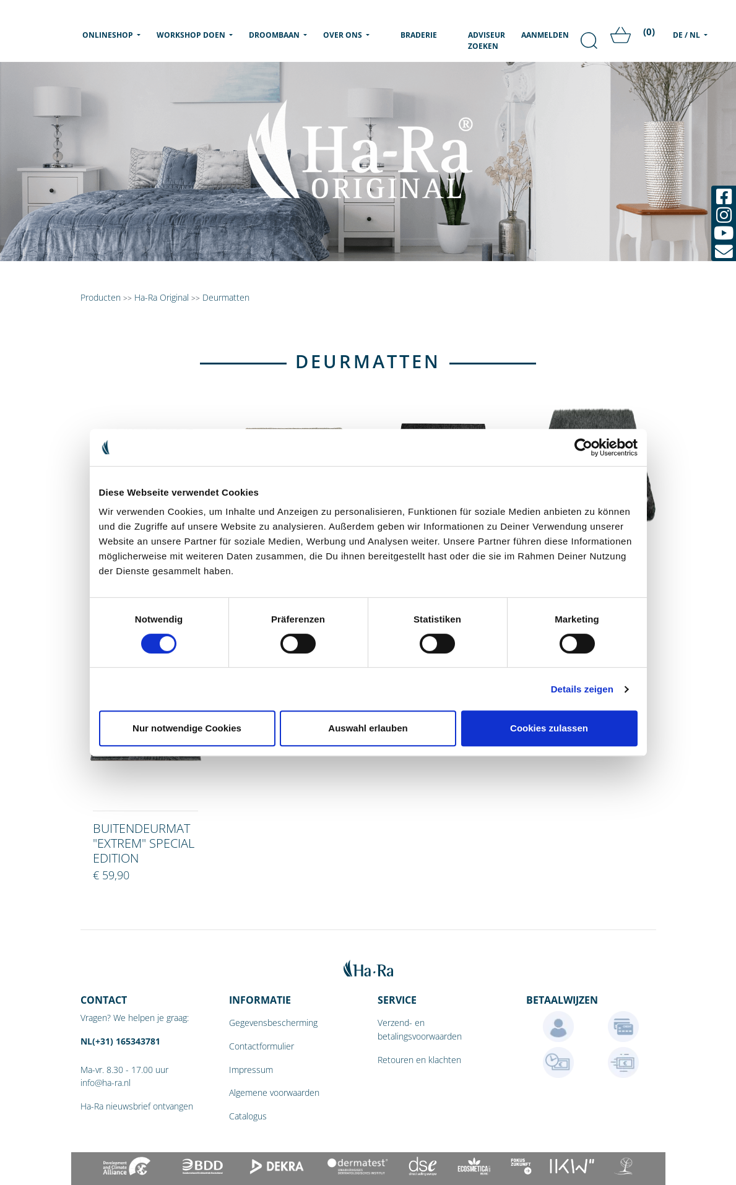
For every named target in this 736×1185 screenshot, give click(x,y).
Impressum (251, 1069)
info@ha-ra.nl (105, 1082)
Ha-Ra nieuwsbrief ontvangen (136, 1106)
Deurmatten (225, 297)
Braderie (418, 35)
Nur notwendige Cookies (186, 728)
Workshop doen (192, 35)
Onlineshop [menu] (113, 34)
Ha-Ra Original (162, 297)
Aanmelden (545, 35)
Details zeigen (582, 689)
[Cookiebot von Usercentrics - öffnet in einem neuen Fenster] (583, 447)
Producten (100, 297)
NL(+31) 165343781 (120, 1041)
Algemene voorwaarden (274, 1092)
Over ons (343, 35)
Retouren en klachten (419, 1060)
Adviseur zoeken (486, 40)
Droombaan (275, 35)
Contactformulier (261, 1046)
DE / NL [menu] (687, 35)
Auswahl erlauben (367, 728)
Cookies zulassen (549, 728)
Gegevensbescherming (273, 1022)
